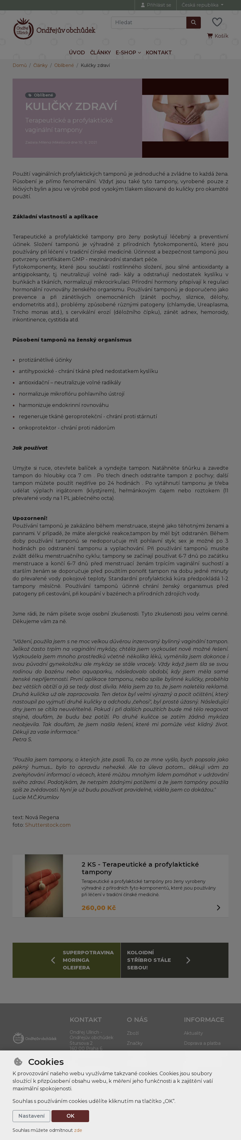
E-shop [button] (126, 53)
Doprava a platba (202, 1043)
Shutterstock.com (48, 825)
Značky (135, 1043)
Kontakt (159, 53)
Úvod (77, 53)
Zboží (133, 1033)
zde (78, 1130)
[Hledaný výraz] (148, 23)
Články (100, 53)
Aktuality (193, 1033)
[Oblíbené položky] (217, 22)
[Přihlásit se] (155, 5)
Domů (20, 65)
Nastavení (32, 1116)
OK (70, 1116)
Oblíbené (64, 65)
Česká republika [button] (201, 5)
